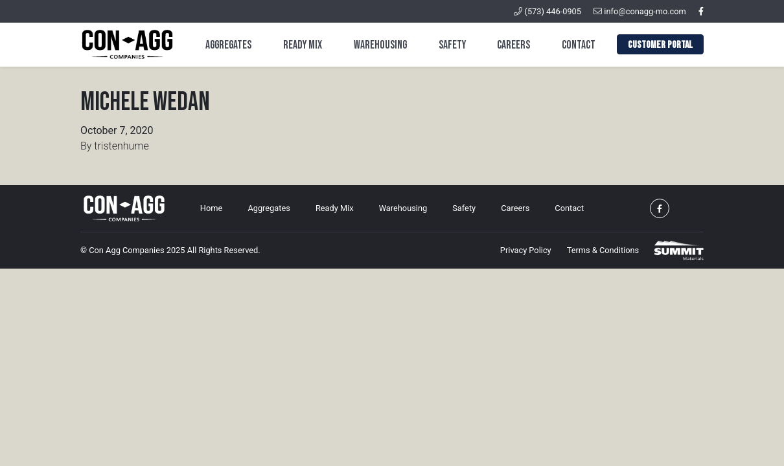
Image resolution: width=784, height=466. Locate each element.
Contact (578, 45)
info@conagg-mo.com (640, 11)
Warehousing (380, 45)
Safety (452, 45)
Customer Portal (660, 45)
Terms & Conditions (603, 250)
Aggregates (228, 45)
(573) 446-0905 (547, 11)
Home (211, 208)
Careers (513, 45)
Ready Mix (302, 45)
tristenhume (121, 146)
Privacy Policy (525, 250)
